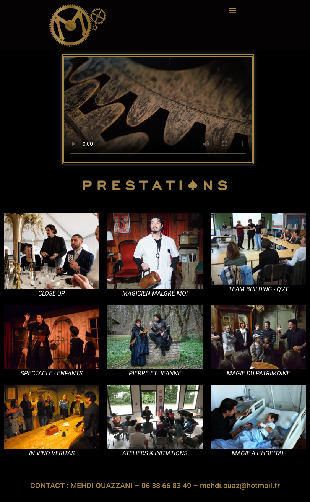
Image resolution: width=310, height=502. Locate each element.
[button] (232, 10)
